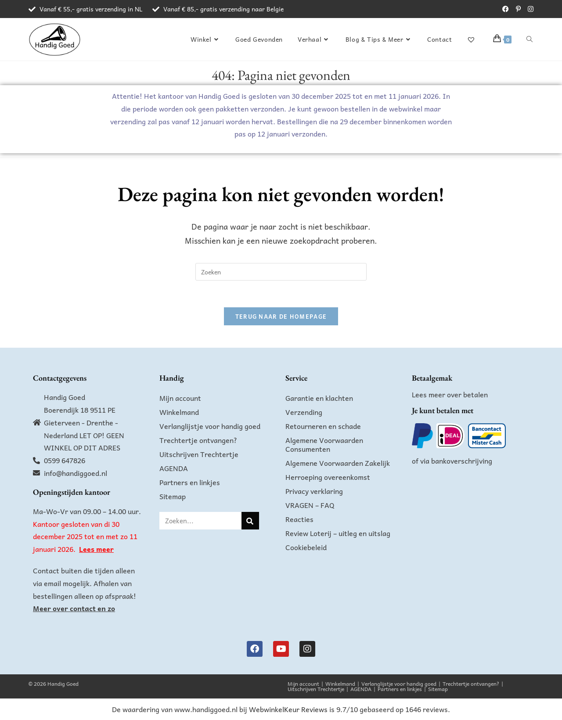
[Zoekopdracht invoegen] (281, 272)
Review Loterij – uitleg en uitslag (337, 533)
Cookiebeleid (306, 547)
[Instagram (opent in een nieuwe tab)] (528, 9)
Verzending (303, 412)
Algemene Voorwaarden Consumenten (324, 444)
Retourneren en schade (323, 426)
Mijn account (180, 397)
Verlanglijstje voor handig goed (209, 426)
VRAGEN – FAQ (310, 505)
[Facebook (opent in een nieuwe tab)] (505, 9)
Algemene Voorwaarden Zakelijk (337, 462)
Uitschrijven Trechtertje (198, 454)
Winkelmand (179, 412)
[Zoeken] (250, 520)
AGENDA (173, 468)
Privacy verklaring (314, 491)
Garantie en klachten (319, 397)
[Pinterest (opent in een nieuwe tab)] (518, 9)
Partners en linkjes (189, 482)
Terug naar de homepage (281, 316)
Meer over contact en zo (74, 608)
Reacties (299, 519)
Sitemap (172, 496)
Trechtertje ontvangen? (198, 440)
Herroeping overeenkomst (327, 476)
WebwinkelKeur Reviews (288, 709)
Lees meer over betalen (450, 394)
